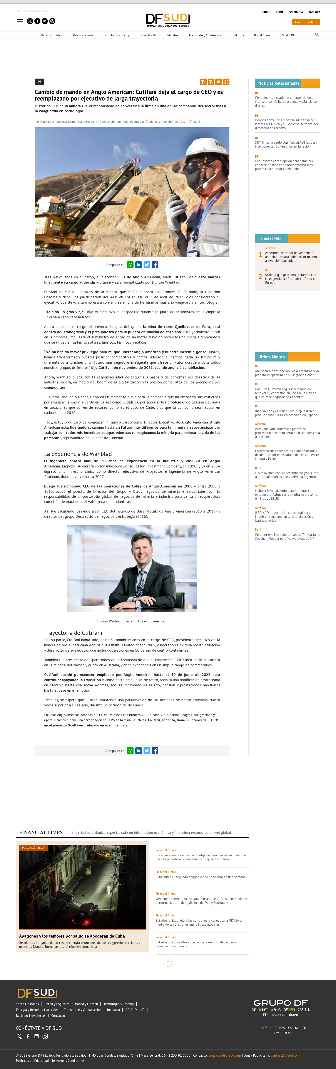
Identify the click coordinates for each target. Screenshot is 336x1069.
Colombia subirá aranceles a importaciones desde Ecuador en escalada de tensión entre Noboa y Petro (287, 455)
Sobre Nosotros (27, 1004)
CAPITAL (293, 1028)
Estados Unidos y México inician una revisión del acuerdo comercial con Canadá (196, 944)
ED (304, 1028)
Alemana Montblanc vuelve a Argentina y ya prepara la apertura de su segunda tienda (287, 373)
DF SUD (266, 1028)
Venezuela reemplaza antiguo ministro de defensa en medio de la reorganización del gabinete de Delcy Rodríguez (201, 900)
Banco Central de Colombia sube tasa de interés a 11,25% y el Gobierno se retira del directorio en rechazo (286, 124)
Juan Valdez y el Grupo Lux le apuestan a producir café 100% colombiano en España (286, 413)
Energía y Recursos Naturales (159, 35)
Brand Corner (263, 35)
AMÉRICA (314, 12)
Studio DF (288, 35)
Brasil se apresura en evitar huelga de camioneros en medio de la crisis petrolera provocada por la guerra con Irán (200, 857)
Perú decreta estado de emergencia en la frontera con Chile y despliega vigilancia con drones (287, 101)
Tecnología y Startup (116, 35)
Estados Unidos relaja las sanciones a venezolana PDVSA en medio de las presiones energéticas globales (199, 922)
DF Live (274, 1033)
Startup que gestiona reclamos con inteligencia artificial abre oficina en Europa (290, 278)
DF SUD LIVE (135, 1009)
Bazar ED (288, 1033)
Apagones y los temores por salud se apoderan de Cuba (72, 936)
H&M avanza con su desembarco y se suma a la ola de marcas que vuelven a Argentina (286, 475)
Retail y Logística (52, 35)
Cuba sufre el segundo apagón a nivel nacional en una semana (200, 877)
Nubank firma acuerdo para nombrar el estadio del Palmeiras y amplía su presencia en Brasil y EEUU (286, 494)
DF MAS (280, 1028)
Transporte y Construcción (205, 35)
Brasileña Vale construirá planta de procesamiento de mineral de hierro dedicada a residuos (287, 433)
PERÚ (279, 12)
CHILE (266, 12)
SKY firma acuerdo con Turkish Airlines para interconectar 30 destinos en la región (286, 144)
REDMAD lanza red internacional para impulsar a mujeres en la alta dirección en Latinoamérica (285, 516)
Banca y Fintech (83, 35)
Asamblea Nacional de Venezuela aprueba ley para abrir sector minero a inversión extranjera (291, 256)
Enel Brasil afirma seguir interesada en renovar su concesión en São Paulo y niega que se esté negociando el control (285, 393)
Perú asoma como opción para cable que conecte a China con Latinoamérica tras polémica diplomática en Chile (284, 165)
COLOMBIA (295, 12)
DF (257, 93)
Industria (238, 35)
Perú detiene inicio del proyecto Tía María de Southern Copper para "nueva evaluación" (287, 536)
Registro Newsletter (306, 22)
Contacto (58, 1015)
